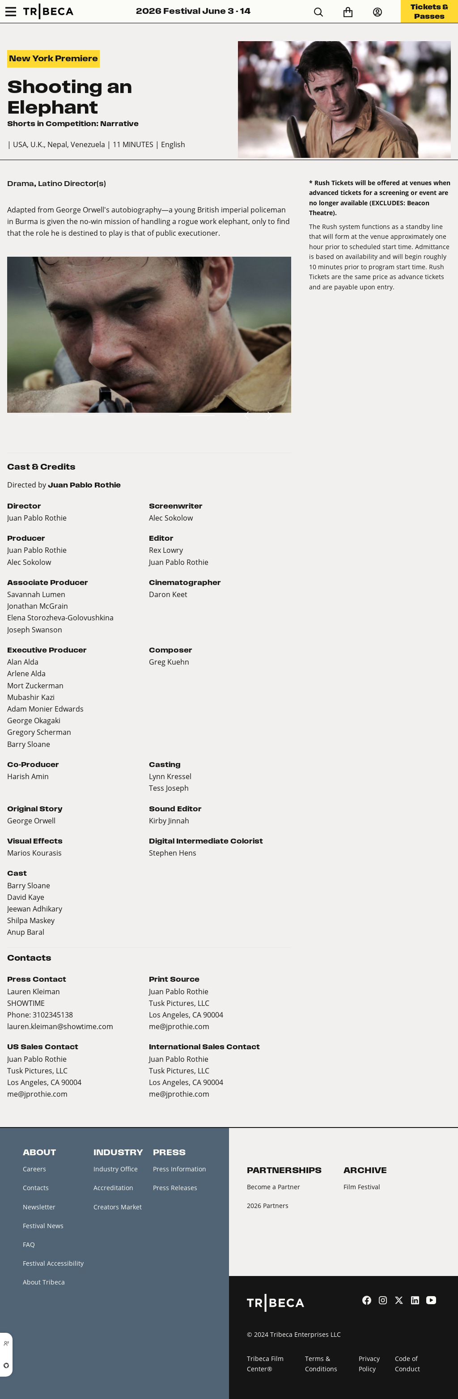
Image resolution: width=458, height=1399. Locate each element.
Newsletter (39, 1207)
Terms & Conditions (321, 1363)
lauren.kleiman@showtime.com (60, 1026)
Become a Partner (273, 1187)
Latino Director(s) (72, 183)
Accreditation (113, 1187)
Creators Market (117, 1207)
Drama (20, 183)
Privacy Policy (369, 1363)
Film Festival (362, 1187)
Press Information (179, 1169)
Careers (34, 1169)
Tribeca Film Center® (265, 1363)
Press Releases (175, 1187)
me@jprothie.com (179, 1026)
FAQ (29, 1244)
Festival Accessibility (53, 1263)
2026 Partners (267, 1205)
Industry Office (115, 1169)
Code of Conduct (407, 1363)
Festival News (43, 1225)
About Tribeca (44, 1282)
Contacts (36, 1187)
